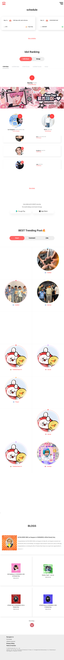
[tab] (26, 59)
